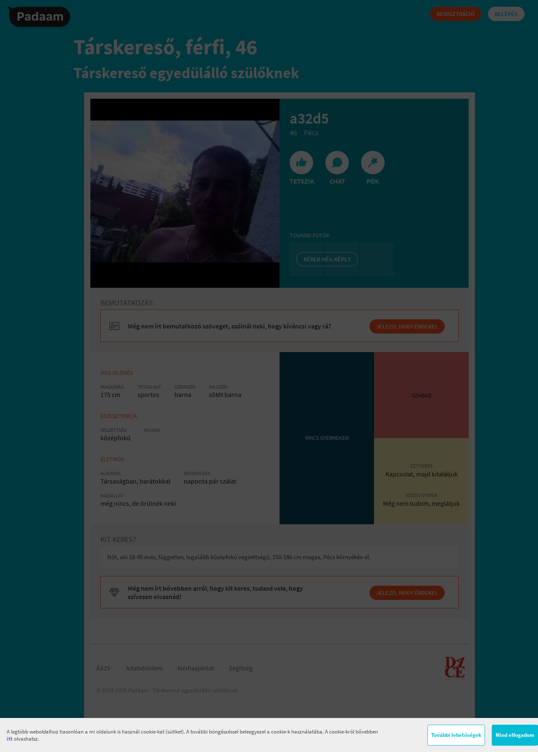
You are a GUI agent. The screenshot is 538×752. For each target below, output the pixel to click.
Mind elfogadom (515, 735)
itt (10, 738)
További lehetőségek (456, 735)
